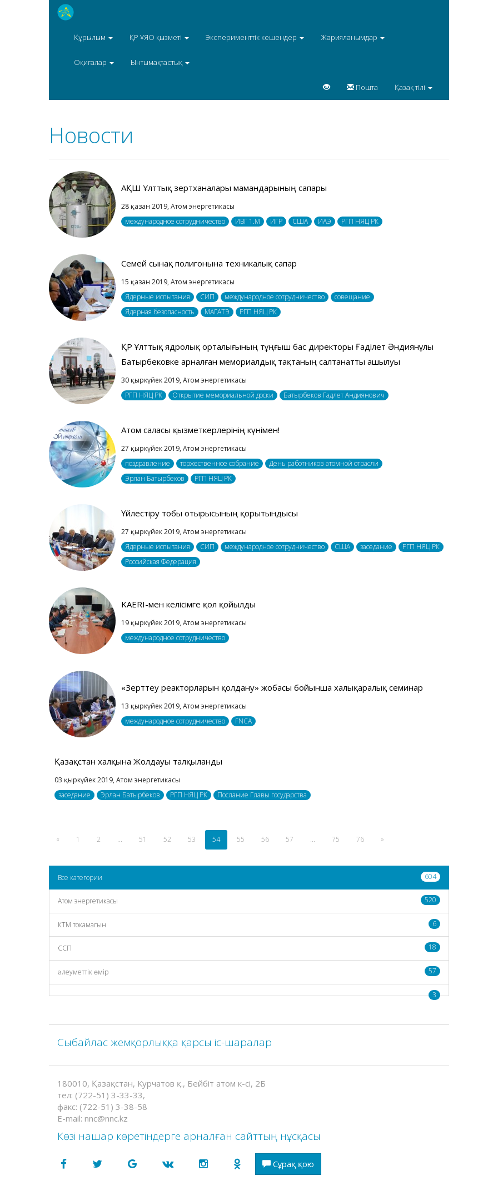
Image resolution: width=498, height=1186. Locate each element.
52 (167, 839)
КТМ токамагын (249, 924)
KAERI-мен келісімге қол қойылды (188, 604)
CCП (249, 947)
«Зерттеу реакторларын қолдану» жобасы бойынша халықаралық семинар (272, 687)
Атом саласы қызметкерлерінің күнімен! (200, 429)
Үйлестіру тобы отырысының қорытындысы (209, 513)
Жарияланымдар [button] (353, 37)
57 (289, 839)
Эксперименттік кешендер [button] (255, 37)
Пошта (362, 87)
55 (241, 839)
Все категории (249, 877)
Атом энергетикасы (249, 900)
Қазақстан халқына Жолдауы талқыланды (138, 761)
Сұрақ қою (288, 1163)
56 (265, 839)
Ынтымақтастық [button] (160, 62)
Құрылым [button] (93, 37)
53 (192, 839)
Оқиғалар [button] (94, 62)
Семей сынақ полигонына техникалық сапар (209, 263)
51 (143, 839)
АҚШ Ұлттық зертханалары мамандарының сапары (224, 187)
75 (336, 839)
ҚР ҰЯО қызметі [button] (159, 37)
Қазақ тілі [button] (413, 87)
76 (360, 839)
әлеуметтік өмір (249, 971)
